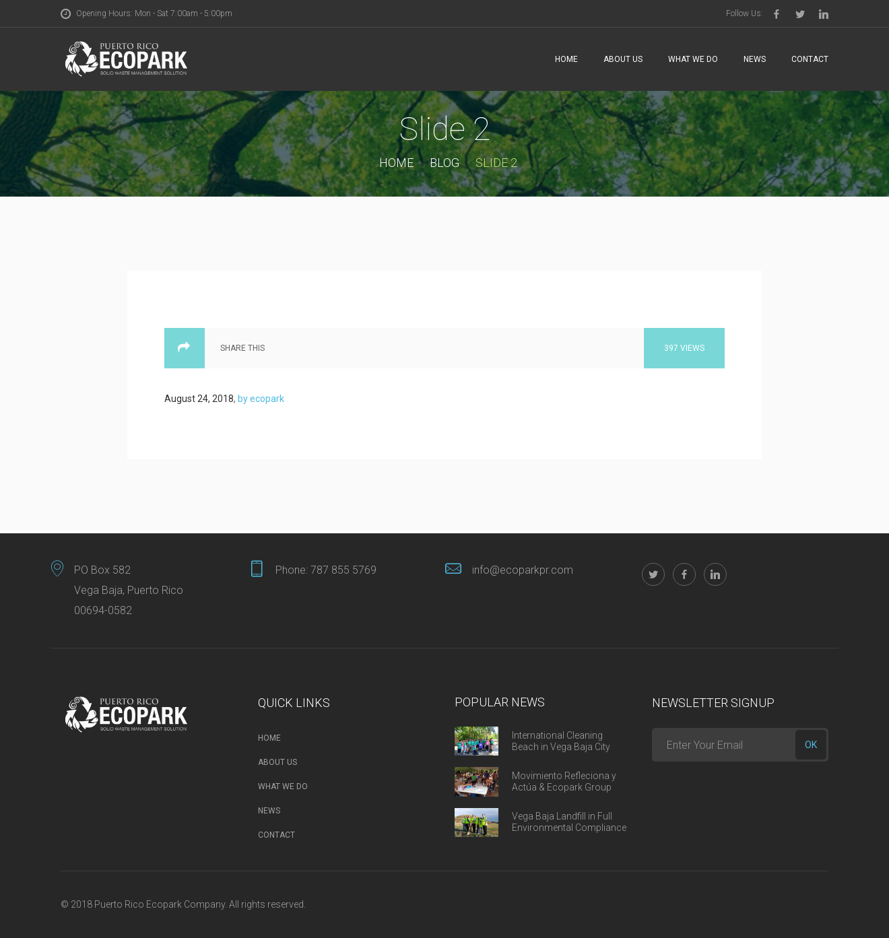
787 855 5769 (343, 570)
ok (811, 744)
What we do (693, 59)
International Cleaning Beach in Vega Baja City (561, 741)
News (755, 59)
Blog (444, 163)
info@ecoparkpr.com (522, 570)
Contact (809, 59)
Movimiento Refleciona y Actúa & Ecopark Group (564, 781)
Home (566, 59)
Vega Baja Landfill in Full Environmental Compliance (569, 822)
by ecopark (261, 398)
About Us (623, 59)
